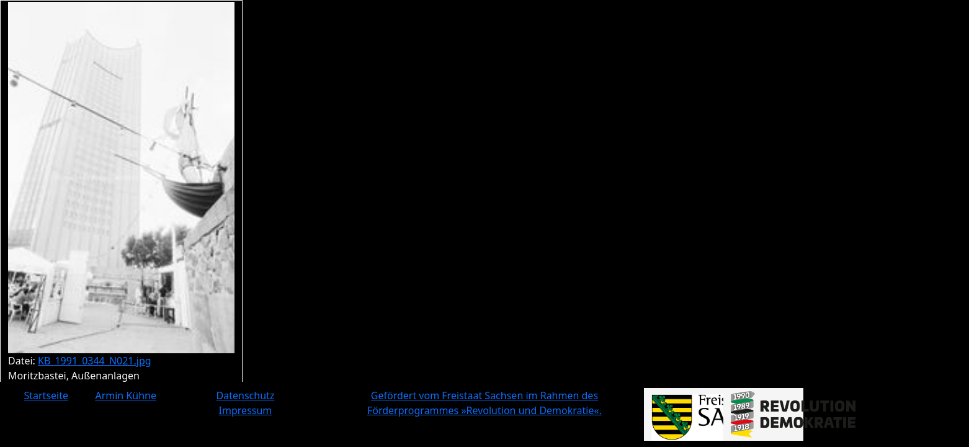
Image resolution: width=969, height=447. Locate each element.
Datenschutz (246, 395)
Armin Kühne (125, 395)
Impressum (245, 410)
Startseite (46, 395)
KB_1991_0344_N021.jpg (94, 361)
